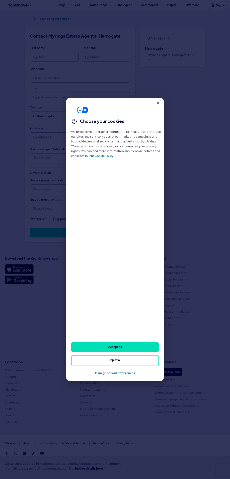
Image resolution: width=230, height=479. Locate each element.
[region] (115, 239)
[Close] (158, 102)
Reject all (115, 360)
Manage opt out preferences (115, 373)
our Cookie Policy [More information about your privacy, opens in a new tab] (101, 156)
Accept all (115, 347)
